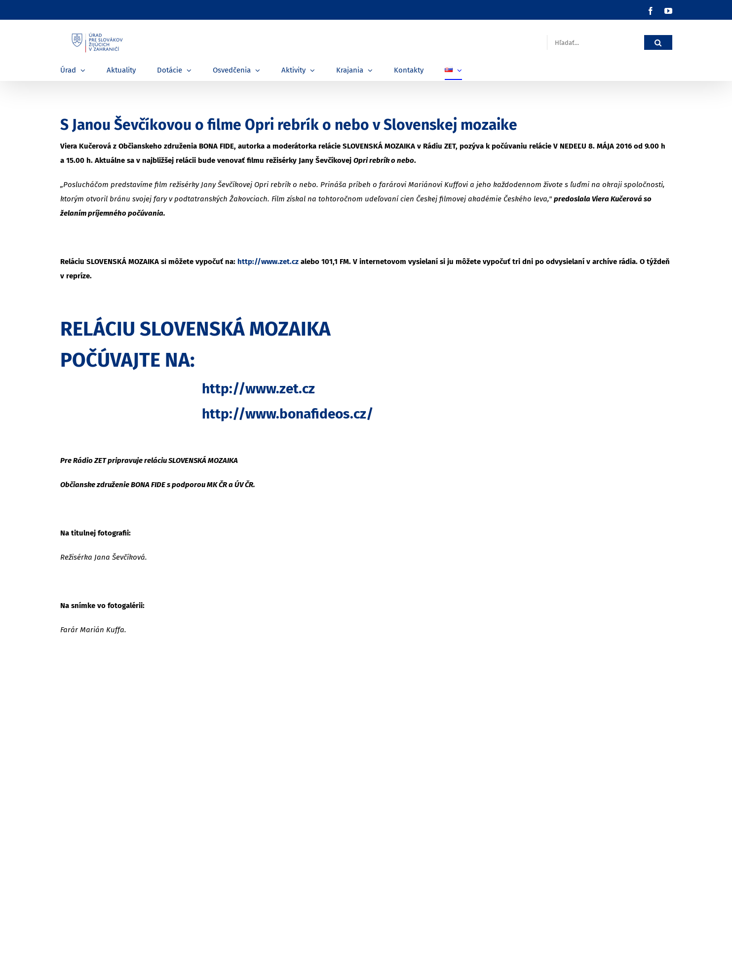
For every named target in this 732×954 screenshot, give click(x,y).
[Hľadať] (658, 43)
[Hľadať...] (595, 43)
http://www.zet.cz (268, 261)
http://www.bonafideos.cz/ (288, 414)
